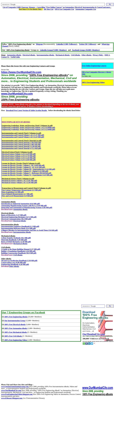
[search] (52, 4)
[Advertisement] (57, 25)
